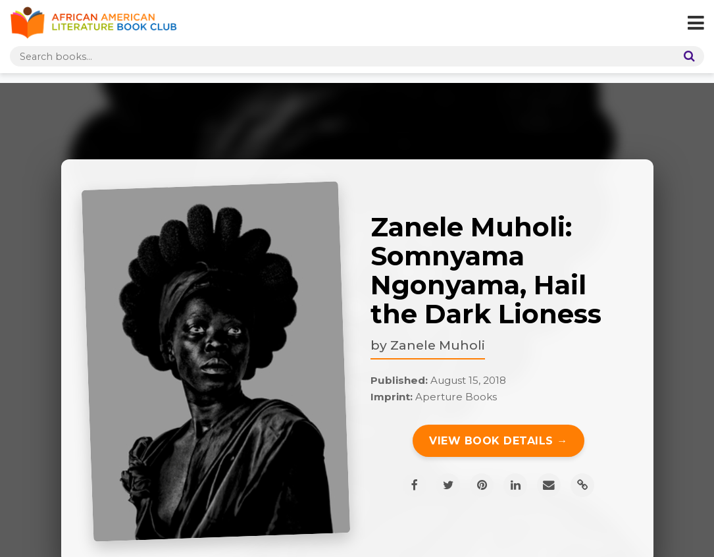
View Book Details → (498, 441)
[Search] (686, 56)
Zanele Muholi (437, 345)
